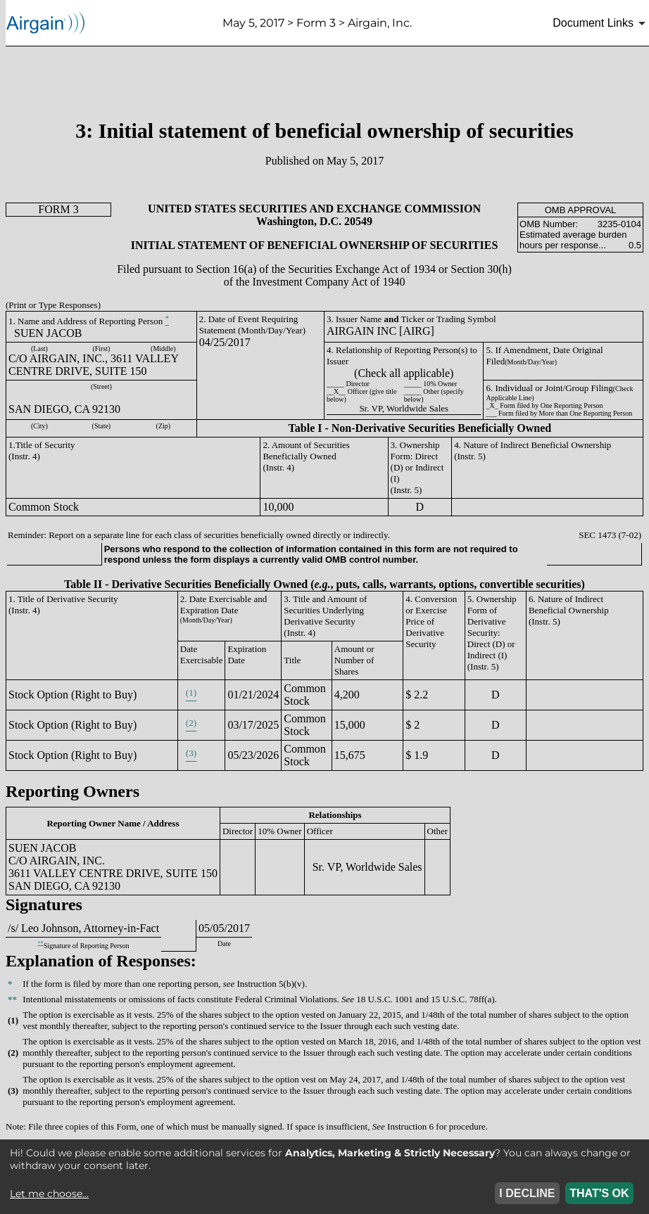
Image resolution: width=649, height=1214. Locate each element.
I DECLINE (527, 1193)
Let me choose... (49, 1193)
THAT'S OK (599, 1193)
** (41, 943)
